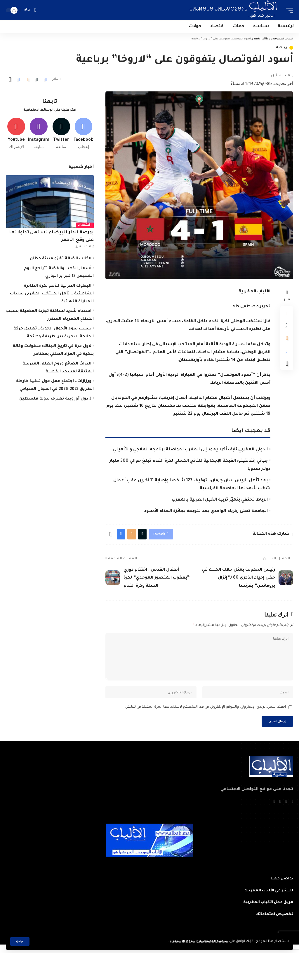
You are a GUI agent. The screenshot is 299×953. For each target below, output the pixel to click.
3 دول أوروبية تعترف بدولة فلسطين (55, 401)
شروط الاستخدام (176, 941)
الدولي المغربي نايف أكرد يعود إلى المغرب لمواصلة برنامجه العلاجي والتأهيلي (190, 449)
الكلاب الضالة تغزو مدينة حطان (60, 260)
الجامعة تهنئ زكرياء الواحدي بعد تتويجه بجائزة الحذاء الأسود (206, 511)
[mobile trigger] (288, 10)
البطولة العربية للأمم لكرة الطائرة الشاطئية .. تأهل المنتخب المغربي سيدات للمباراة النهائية (52, 295)
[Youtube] (16, 135)
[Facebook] (83, 135)
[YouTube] (280, 810)
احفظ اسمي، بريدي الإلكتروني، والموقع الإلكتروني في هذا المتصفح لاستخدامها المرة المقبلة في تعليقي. (205, 714)
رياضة (282, 48)
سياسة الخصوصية (211, 941)
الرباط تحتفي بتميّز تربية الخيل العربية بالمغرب (220, 500)
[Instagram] (38, 135)
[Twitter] (61, 135)
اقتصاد (85, 227)
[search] (35, 10)
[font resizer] (27, 10)
